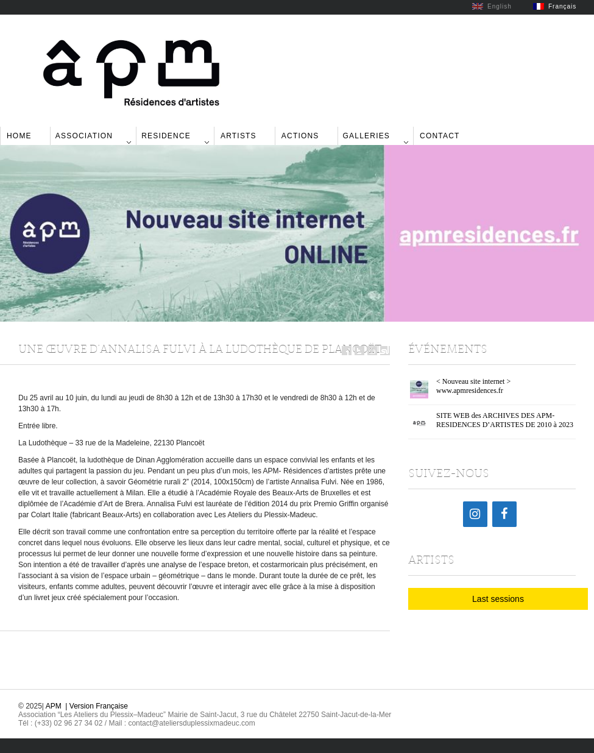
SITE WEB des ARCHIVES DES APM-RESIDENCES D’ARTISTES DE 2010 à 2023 (504, 420)
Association (84, 136)
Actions (300, 136)
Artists (238, 136)
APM (54, 706)
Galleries (367, 136)
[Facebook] (504, 514)
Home (19, 136)
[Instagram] (475, 514)
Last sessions (498, 599)
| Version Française (96, 706)
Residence (166, 136)
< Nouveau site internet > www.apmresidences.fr (473, 386)
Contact (440, 136)
